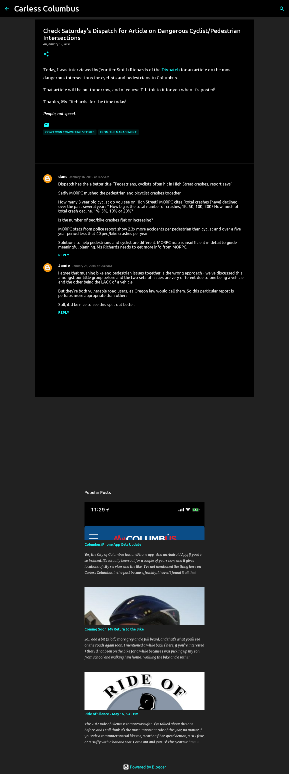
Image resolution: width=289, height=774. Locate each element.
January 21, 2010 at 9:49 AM (92, 266)
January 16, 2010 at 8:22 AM (89, 176)
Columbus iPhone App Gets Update (112, 544)
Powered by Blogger (144, 767)
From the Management (118, 132)
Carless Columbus (46, 8)
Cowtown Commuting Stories (69, 132)
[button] (46, 54)
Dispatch (171, 69)
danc (62, 176)
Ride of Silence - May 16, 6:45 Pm (111, 714)
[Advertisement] (144, 440)
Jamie (64, 265)
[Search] (282, 9)
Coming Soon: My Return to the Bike (114, 629)
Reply (63, 255)
